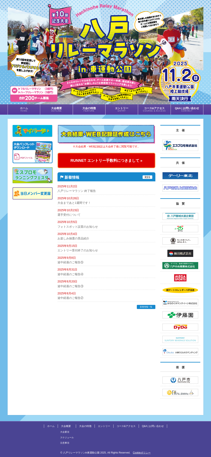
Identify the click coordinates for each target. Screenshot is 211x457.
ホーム (51, 426)
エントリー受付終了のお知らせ (77, 250)
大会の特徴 (85, 426)
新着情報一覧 (146, 307)
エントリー (104, 426)
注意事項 (64, 443)
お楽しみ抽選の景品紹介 (73, 238)
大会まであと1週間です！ (74, 202)
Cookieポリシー (142, 452)
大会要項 (64, 432)
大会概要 (66, 426)
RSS (147, 177)
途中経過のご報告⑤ (70, 262)
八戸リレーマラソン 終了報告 (76, 190)
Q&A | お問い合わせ (153, 426)
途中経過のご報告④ (70, 274)
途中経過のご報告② (70, 298)
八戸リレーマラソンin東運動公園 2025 (84, 452)
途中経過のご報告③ (70, 286)
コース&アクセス (126, 426)
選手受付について (69, 214)
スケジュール (67, 437)
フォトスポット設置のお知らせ (77, 226)
